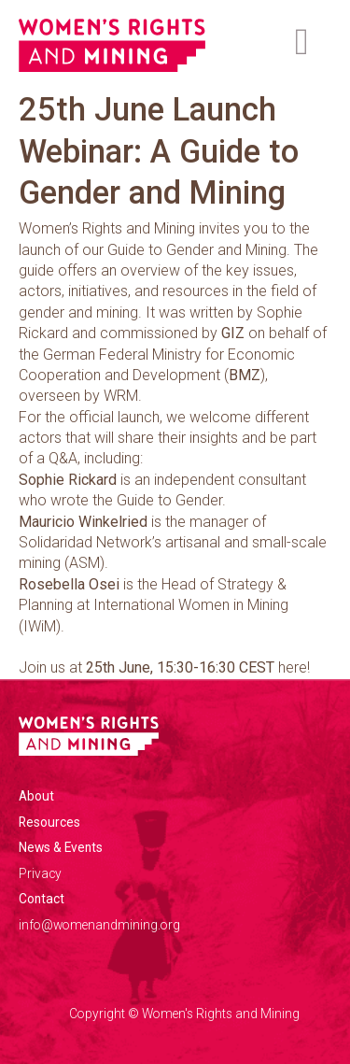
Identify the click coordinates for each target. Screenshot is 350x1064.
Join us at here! (164, 667)
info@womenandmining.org (99, 924)
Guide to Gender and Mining (197, 250)
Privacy (40, 873)
